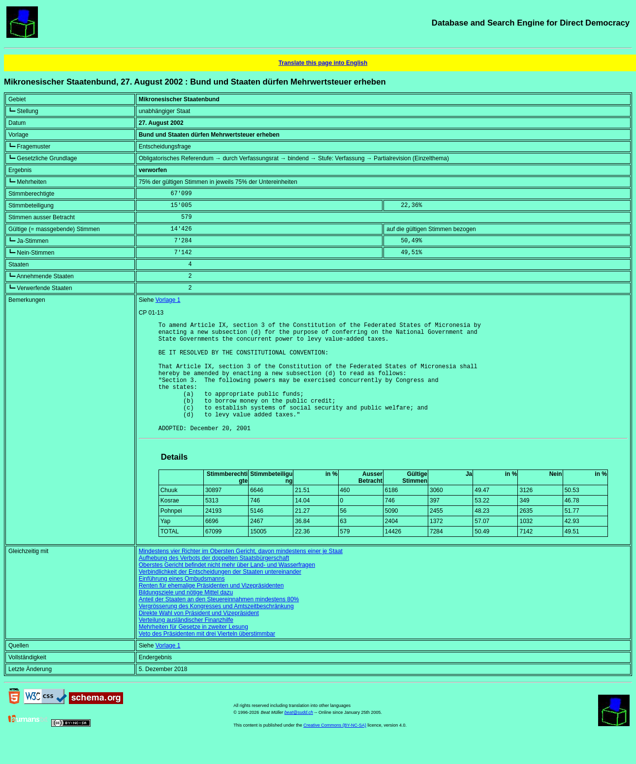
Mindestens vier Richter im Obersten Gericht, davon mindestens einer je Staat (241, 574)
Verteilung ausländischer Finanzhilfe (186, 643)
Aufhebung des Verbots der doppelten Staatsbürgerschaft (214, 581)
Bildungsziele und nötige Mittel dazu (186, 616)
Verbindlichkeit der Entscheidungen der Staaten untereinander (220, 595)
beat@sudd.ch (299, 736)
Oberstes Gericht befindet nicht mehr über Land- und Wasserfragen (227, 588)
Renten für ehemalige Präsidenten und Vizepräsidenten (211, 609)
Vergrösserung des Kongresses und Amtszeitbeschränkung (216, 629)
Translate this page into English (323, 62)
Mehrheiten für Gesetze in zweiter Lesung (193, 650)
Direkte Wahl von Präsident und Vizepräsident (199, 636)
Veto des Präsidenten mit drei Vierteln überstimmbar (207, 657)
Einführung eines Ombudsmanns (182, 602)
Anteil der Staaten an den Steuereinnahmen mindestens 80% (219, 622)
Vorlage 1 (168, 299)
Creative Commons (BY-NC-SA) (334, 748)
